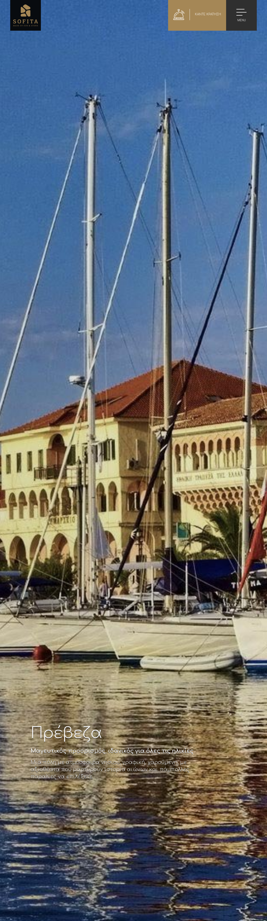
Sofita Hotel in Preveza (25, 15)
